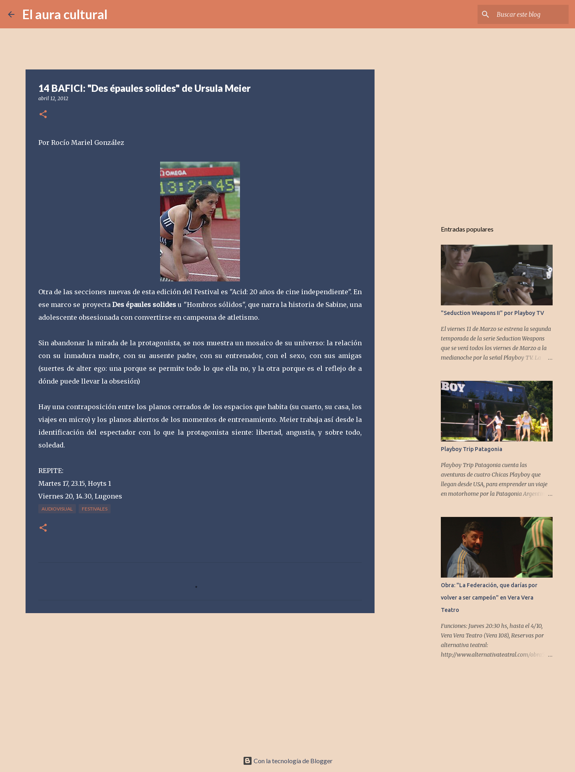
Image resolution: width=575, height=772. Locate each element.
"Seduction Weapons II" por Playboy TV (492, 313)
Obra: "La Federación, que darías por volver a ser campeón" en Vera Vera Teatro (489, 597)
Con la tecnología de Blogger (288, 760)
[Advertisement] (200, 681)
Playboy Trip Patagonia (471, 449)
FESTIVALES (94, 509)
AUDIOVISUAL (57, 509)
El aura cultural (64, 14)
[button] (43, 114)
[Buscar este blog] (527, 14)
